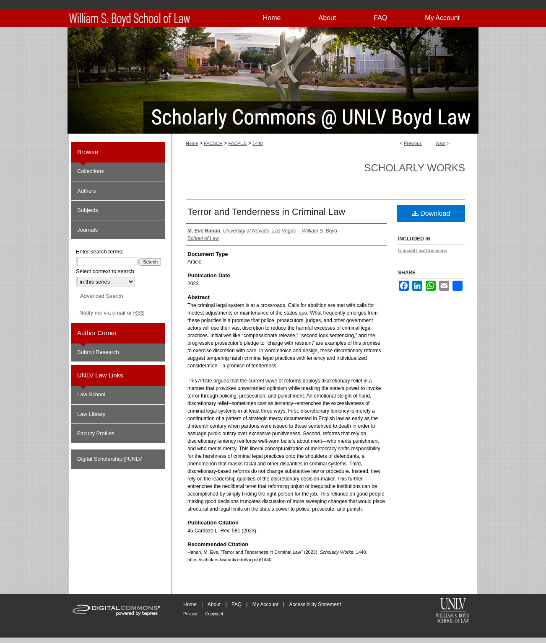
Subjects (87, 210)
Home (192, 143)
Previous (413, 143)
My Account (265, 604)
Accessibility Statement (315, 604)
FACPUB (237, 143)
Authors (86, 191)
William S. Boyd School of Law (452, 611)
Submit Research (98, 352)
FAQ (236, 604)
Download (431, 213)
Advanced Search (101, 296)
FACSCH (213, 143)
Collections (90, 171)
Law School (91, 394)
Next (441, 143)
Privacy (190, 614)
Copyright (214, 614)
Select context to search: (105, 271)
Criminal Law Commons (422, 250)
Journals (87, 230)
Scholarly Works (414, 167)
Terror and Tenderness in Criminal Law (266, 212)
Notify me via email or (111, 313)
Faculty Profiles (95, 433)
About (214, 604)
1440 (257, 143)
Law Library (91, 414)
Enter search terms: (99, 251)
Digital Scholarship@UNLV (109, 459)
